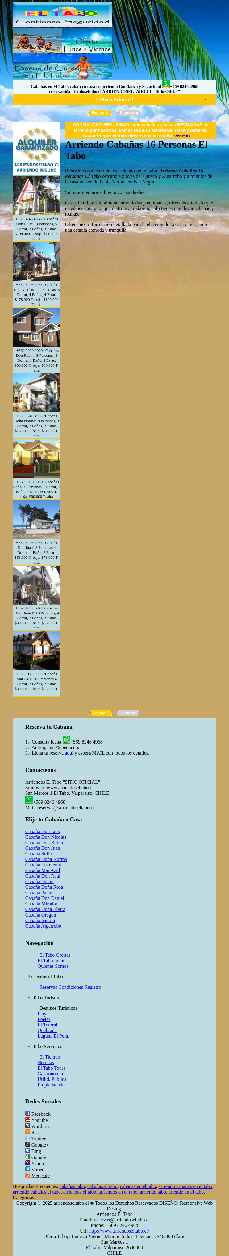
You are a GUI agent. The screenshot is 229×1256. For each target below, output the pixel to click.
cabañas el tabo (102, 1186)
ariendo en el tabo (186, 1192)
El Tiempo (50, 1057)
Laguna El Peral (53, 1036)
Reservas (48, 987)
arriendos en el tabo (117, 1192)
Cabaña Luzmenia (43, 864)
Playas (44, 1013)
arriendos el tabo (79, 1192)
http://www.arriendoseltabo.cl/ (119, 1230)
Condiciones (70, 987)
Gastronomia (50, 1073)
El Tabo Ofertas (55, 955)
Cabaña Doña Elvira (45, 909)
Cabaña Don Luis (42, 831)
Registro (92, 987)
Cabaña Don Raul (42, 876)
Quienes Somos (53, 966)
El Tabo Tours (51, 1068)
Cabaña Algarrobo (43, 926)
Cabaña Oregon (40, 914)
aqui (69, 753)
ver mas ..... (186, 135)
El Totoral (47, 1024)
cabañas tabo (72, 1186)
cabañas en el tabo (138, 1186)
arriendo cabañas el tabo (37, 1192)
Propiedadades (52, 1084)
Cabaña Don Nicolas (45, 837)
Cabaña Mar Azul (42, 870)
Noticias (46, 1062)
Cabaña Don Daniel (44, 898)
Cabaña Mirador (41, 903)
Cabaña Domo (39, 881)
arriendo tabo (153, 1192)
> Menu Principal (114, 99)
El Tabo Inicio (52, 960)
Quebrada (47, 1030)
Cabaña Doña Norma (46, 859)
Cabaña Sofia (38, 853)
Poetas (44, 1019)
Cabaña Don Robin (44, 842)
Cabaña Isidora (40, 920)
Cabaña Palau (38, 892)
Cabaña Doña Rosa (44, 887)
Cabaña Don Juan (42, 848)
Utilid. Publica (52, 1079)
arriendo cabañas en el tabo (185, 1186)
